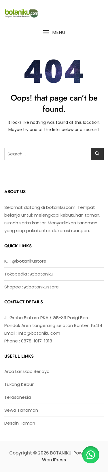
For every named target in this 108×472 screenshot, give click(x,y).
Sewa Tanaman (21, 410)
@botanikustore (29, 261)
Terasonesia (17, 397)
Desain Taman (19, 423)
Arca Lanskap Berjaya (27, 371)
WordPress (54, 460)
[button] (54, 32)
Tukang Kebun (19, 384)
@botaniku (41, 274)
